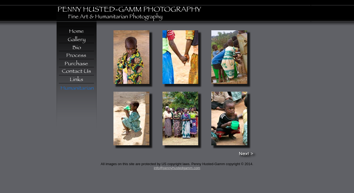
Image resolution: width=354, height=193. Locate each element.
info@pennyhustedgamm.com (177, 168)
